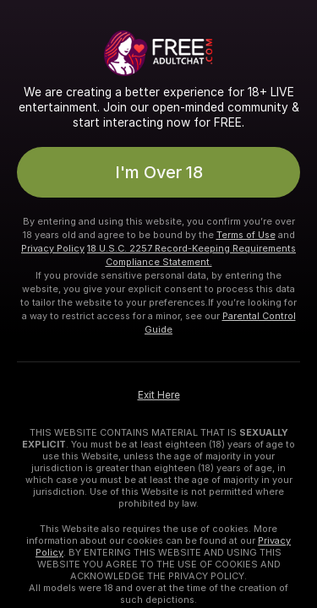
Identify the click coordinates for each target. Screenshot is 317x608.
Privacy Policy (53, 248)
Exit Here (159, 395)
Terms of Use (246, 235)
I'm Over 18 (159, 172)
